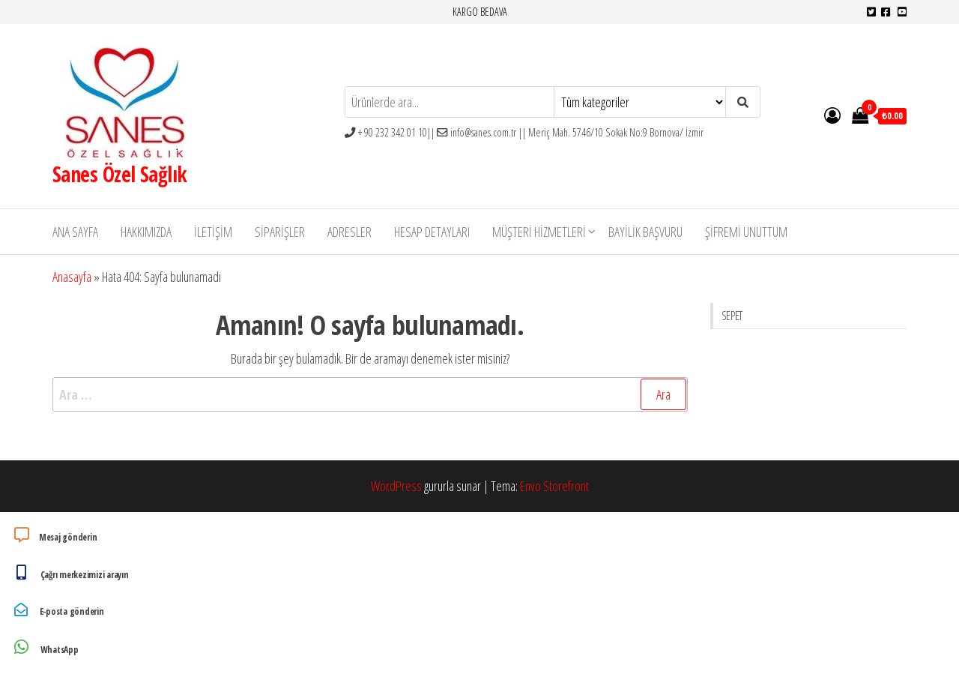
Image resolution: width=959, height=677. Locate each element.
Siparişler (280, 232)
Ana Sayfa (75, 232)
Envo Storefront (554, 486)
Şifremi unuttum (746, 232)
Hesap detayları (432, 232)
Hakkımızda (146, 232)
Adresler (349, 232)
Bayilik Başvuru (645, 232)
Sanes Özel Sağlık (119, 174)
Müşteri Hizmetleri (539, 232)
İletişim (213, 232)
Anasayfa (71, 277)
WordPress (396, 486)
